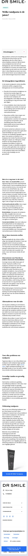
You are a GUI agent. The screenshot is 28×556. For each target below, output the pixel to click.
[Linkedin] (10, 516)
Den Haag (6, 537)
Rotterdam (16, 534)
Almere (6, 541)
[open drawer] (25, 1)
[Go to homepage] (13, 1)
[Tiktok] (13, 516)
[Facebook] (7, 516)
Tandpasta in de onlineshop (14, 548)
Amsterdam (7, 534)
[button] (12, 503)
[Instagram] (4, 516)
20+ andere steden (15, 541)
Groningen (15, 537)
